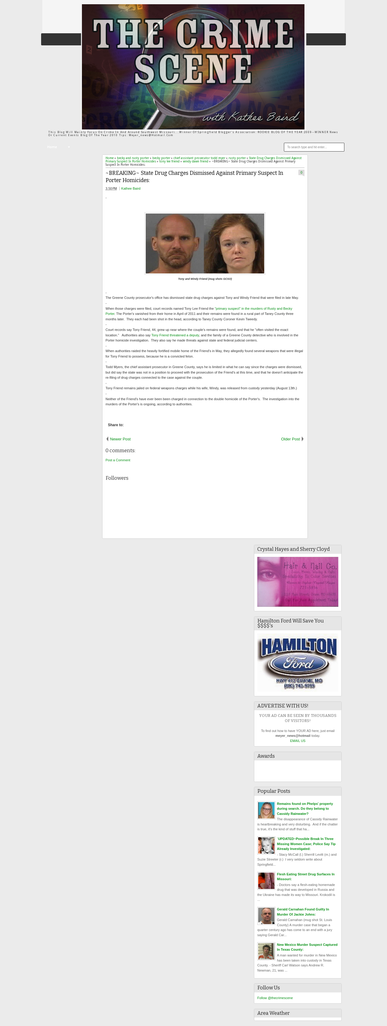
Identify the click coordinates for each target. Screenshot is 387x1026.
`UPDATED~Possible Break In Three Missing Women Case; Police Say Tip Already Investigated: (306, 844)
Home (52, 147)
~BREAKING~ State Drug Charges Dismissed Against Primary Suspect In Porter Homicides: (194, 177)
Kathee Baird (131, 188)
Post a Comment (118, 460)
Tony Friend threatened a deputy (175, 335)
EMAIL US (298, 741)
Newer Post (120, 439)
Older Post (290, 439)
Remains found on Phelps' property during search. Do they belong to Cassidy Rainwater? (305, 808)
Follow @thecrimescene (275, 998)
